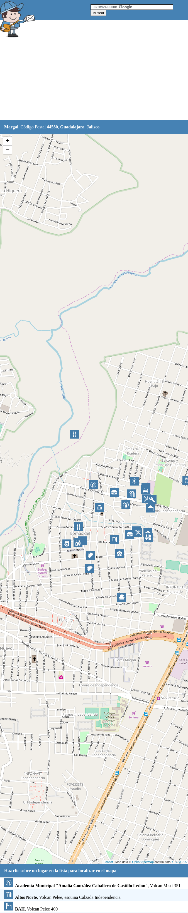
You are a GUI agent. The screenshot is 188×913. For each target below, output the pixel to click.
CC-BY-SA (179, 862)
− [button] (7, 150)
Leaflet (108, 862)
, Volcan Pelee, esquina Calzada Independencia (62, 897)
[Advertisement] (94, 80)
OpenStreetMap (143, 862)
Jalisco (93, 127)
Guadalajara (72, 127)
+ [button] (7, 141)
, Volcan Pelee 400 (31, 909)
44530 (52, 127)
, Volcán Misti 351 (92, 885)
